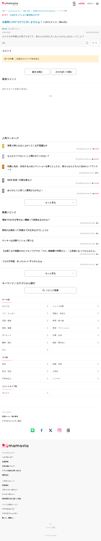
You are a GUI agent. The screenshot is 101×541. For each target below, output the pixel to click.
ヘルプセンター (7, 457)
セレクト (5, 393)
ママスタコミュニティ (10, 513)
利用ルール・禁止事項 (10, 416)
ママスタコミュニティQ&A (11, 421)
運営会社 (5, 475)
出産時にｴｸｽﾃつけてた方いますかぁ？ (22, 22)
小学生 (55, 371)
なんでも (5, 306)
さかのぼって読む (63, 72)
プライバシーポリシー (10, 490)
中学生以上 (6, 378)
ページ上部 (50, 527)
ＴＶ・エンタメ (8, 313)
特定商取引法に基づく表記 (11, 498)
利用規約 (5, 485)
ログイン (90, 3)
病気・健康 (6, 328)
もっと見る (50, 202)
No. (4, 29)
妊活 (4, 364)
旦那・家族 (6, 321)
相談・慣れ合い (59, 342)
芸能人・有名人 (59, 313)
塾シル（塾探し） (8, 518)
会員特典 (5, 461)
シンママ (56, 378)
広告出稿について (8, 466)
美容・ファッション (61, 328)
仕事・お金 (57, 335)
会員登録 (81, 3)
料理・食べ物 (58, 321)
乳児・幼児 (6, 371)
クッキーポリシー (8, 494)
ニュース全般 (58, 306)
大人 (4, 350)
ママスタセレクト (8, 509)
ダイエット (6, 335)
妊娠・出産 (57, 364)
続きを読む (37, 72)
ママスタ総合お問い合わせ (11, 470)
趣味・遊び (6, 342)
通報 (3, 43)
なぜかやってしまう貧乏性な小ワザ (24, 15)
